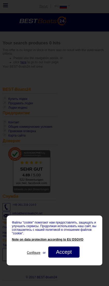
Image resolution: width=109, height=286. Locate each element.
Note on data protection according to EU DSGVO (47, 239)
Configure (33, 253)
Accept (64, 252)
